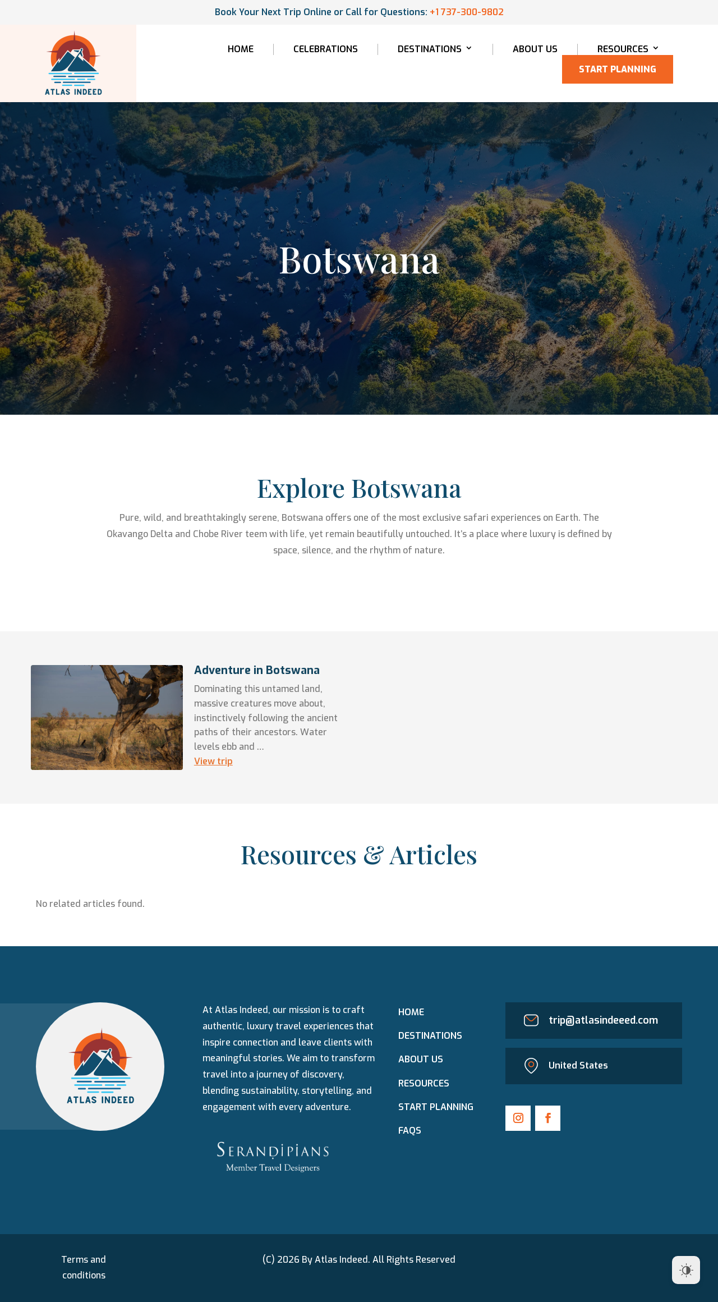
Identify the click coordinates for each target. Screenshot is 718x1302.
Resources (622, 49)
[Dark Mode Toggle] (686, 1270)
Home (241, 49)
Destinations (430, 49)
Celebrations (325, 49)
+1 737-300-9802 (467, 12)
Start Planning (617, 69)
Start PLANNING (435, 1107)
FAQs (409, 1130)
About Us (535, 49)
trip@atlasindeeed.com (603, 1020)
